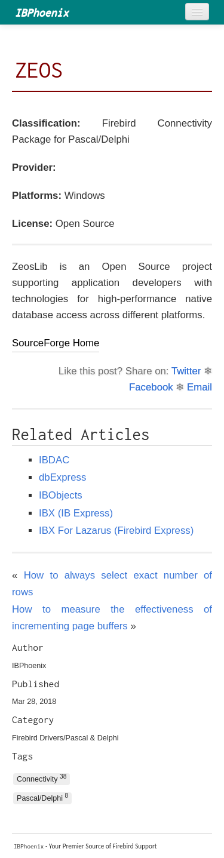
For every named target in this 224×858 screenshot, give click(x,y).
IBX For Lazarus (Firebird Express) (116, 530)
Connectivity (41, 778)
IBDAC (54, 460)
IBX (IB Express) (76, 513)
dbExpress (62, 477)
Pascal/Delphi (42, 797)
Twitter (186, 371)
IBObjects (60, 495)
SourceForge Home (55, 343)
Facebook (151, 387)
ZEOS (39, 69)
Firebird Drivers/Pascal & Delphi (65, 738)
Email (199, 387)
